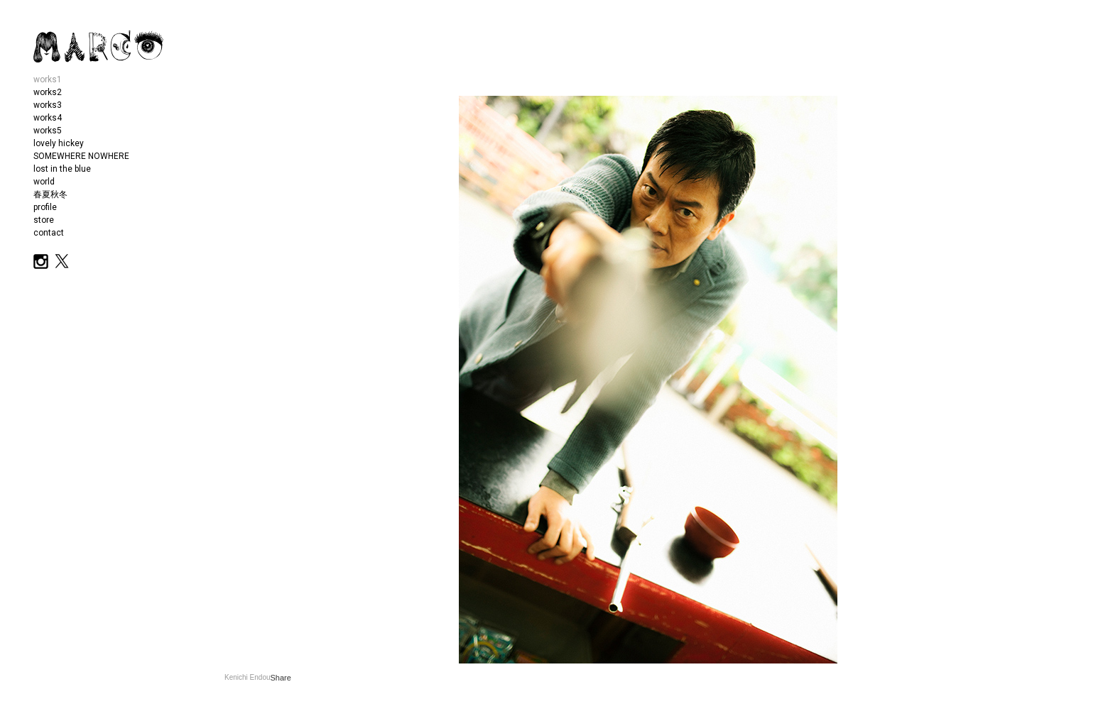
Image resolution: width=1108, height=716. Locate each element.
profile (45, 207)
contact (48, 233)
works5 (47, 131)
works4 (47, 118)
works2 (47, 92)
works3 (47, 105)
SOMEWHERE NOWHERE (81, 156)
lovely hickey (58, 143)
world (44, 182)
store (43, 220)
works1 (47, 79)
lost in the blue (62, 169)
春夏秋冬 (50, 194)
